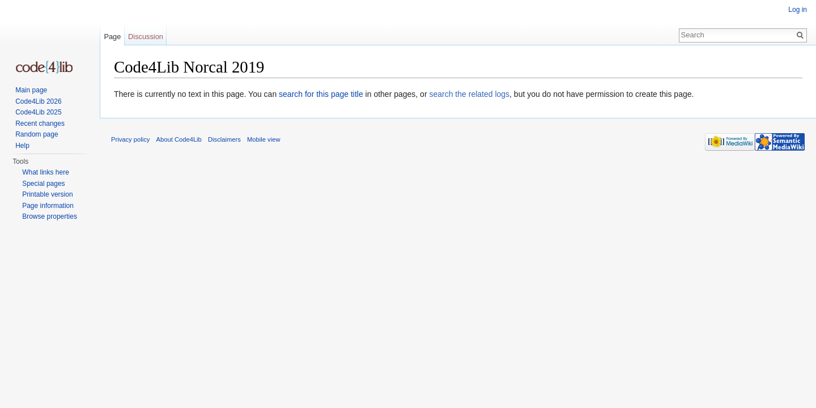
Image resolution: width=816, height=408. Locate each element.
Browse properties (49, 216)
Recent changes (40, 124)
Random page (36, 134)
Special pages (43, 184)
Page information (48, 206)
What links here (45, 172)
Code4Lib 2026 (38, 101)
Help (22, 146)
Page (112, 36)
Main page (31, 90)
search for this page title (321, 94)
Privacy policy (130, 139)
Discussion (145, 36)
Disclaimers (224, 139)
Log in (797, 10)
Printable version (47, 194)
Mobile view (263, 139)
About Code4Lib (179, 139)
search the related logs (469, 94)
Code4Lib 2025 (38, 112)
